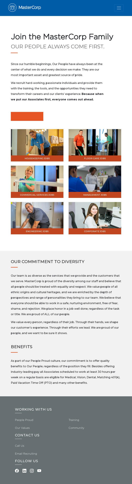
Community (76, 427)
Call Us (19, 445)
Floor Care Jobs (95, 158)
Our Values (22, 427)
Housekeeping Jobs (37, 158)
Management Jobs (95, 195)
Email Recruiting (26, 453)
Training (74, 419)
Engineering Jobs (37, 231)
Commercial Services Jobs (37, 195)
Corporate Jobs (95, 231)
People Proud (24, 419)
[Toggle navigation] (119, 7)
